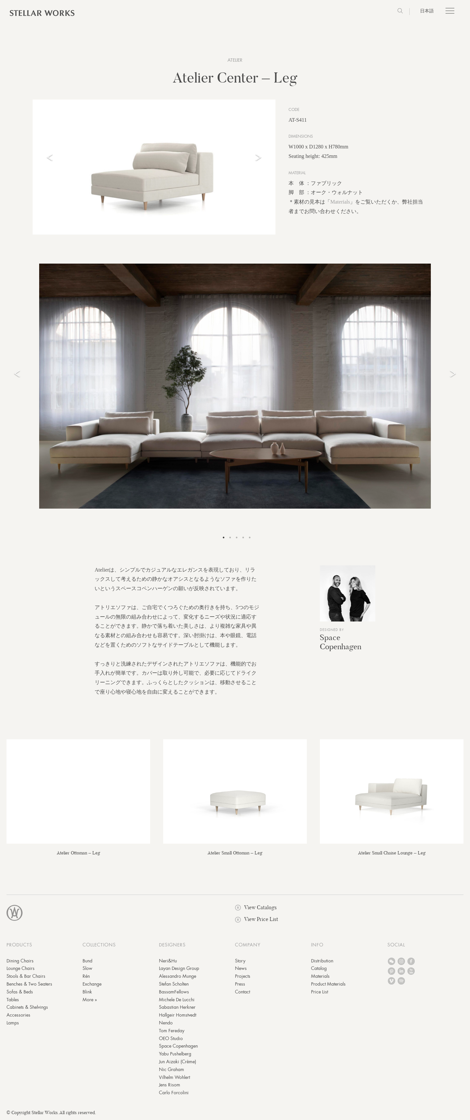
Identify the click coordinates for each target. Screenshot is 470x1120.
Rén (86, 976)
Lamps (13, 1023)
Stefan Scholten (174, 984)
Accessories (18, 1015)
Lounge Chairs (21, 968)
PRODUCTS (19, 945)
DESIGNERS (172, 945)
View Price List (256, 919)
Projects (242, 976)
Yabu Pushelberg (175, 1054)
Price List (319, 992)
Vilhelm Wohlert (174, 1077)
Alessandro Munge (177, 976)
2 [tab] (230, 537)
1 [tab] (223, 537)
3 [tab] (236, 537)
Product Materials (328, 984)
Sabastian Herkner (177, 1007)
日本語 (427, 11)
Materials (340, 202)
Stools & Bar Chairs (26, 976)
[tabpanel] (235, 386)
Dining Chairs (20, 961)
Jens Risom (169, 1085)
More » (90, 1000)
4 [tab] (243, 537)
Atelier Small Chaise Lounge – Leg (392, 852)
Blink (87, 992)
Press (240, 984)
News (241, 968)
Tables (13, 1000)
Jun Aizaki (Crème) (177, 1062)
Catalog (319, 968)
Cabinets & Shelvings (27, 1007)
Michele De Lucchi (177, 1000)
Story (240, 961)
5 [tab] (249, 537)
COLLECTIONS (99, 945)
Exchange (92, 984)
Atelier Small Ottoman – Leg (235, 852)
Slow (87, 968)
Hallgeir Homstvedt (177, 1015)
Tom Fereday (171, 1031)
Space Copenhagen (340, 642)
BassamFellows (174, 992)
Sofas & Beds (20, 992)
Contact (242, 992)
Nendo (166, 1023)
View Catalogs (256, 907)
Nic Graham (171, 1069)
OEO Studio (171, 1038)
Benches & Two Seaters (29, 984)
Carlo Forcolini (174, 1093)
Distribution (322, 961)
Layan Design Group (179, 968)
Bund (87, 961)
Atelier (235, 60)
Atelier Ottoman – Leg (78, 852)
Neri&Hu (168, 961)
